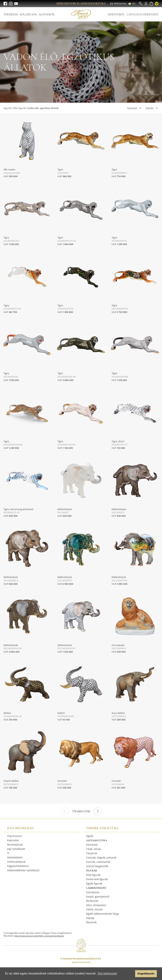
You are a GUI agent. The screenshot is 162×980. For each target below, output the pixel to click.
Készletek (91, 844)
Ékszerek (91, 922)
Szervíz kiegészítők (97, 866)
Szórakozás (92, 892)
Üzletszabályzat (16, 861)
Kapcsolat (13, 840)
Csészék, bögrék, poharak (101, 857)
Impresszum (14, 836)
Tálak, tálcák (93, 849)
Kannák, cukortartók (98, 862)
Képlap (90, 918)
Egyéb (89, 836)
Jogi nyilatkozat (16, 849)
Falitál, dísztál (94, 909)
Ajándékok (46, 14)
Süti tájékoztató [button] (107, 973)
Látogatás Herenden (142, 14)
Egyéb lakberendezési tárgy (102, 913)
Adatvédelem (15, 857)
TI (8, 853)
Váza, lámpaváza (96, 905)
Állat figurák (19, 108)
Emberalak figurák (97, 879)
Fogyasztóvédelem (18, 866)
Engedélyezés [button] (146, 973)
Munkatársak (15, 844)
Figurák (7, 108)
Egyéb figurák (94, 883)
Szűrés (149, 108)
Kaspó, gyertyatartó (97, 896)
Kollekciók (28, 14)
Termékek (11, 14)
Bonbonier (92, 900)
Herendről (116, 14)
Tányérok (91, 853)
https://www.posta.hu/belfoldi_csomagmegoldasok (39, 935)
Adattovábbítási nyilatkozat (23, 870)
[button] (131, 973)
